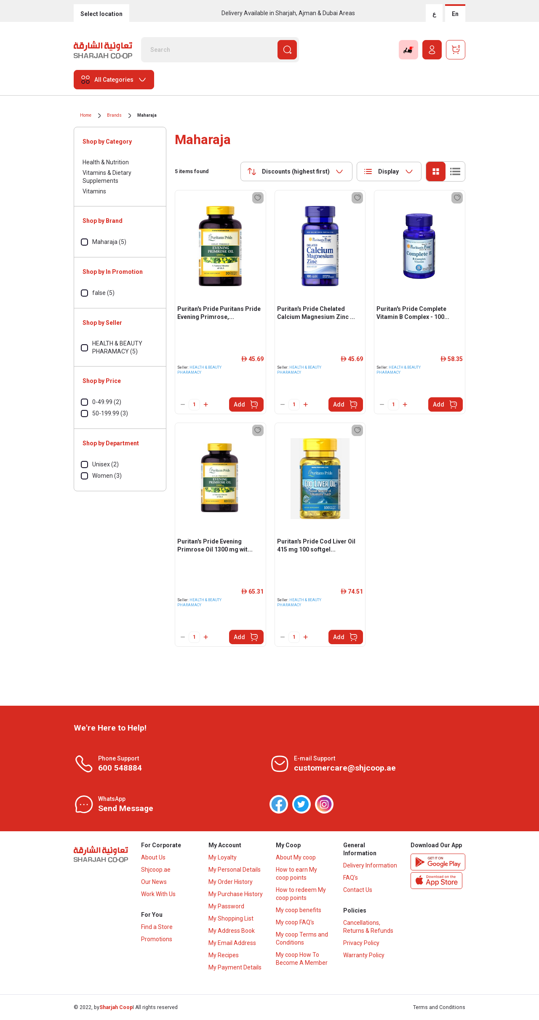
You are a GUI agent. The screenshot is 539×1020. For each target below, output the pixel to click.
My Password (226, 906)
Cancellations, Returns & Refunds (368, 926)
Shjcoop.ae (156, 869)
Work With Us (158, 894)
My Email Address (232, 943)
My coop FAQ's (295, 922)
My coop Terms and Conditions (302, 938)
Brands (114, 115)
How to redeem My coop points (301, 893)
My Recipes (223, 955)
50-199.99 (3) (110, 413)
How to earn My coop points (296, 873)
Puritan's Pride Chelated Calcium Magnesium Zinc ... (316, 312)
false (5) (103, 292)
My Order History (230, 881)
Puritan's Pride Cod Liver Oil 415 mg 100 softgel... (316, 545)
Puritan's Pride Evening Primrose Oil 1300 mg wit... (215, 545)
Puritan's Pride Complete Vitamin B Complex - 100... (412, 312)
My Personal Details (234, 869)
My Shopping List (230, 918)
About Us (153, 857)
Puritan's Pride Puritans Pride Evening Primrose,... (219, 312)
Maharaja (147, 115)
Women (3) (107, 475)
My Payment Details (234, 967)
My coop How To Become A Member (302, 958)
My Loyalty (222, 857)
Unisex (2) (105, 464)
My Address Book (231, 930)
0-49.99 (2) (106, 402)
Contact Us (357, 889)
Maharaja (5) (109, 241)
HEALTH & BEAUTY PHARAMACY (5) (117, 347)
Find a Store (157, 927)
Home (85, 115)
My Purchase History (235, 894)
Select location (101, 14)
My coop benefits (298, 910)
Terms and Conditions (439, 1007)
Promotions (156, 939)
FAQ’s (350, 877)
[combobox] (296, 171)
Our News (154, 881)
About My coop (296, 857)
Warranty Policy (363, 955)
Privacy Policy (361, 943)
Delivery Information (370, 865)
